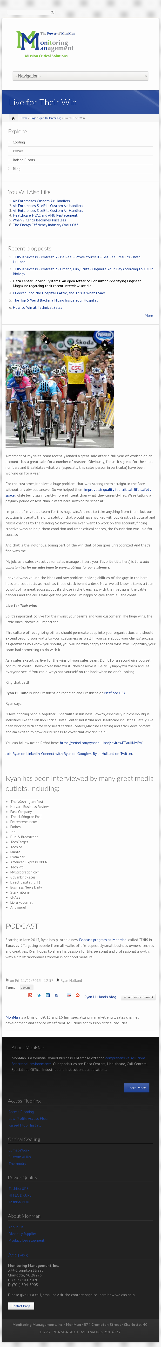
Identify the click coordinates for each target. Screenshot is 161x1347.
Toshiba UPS (18, 1188)
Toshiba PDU (18, 1201)
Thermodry (17, 1163)
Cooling (19, 142)
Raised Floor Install (24, 1125)
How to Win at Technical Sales (37, 307)
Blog (16, 168)
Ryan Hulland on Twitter (112, 753)
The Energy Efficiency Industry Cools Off (45, 224)
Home (24, 118)
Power (18, 150)
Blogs (33, 118)
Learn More (136, 1087)
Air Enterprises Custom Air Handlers (41, 200)
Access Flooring (21, 1111)
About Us (15, 1226)
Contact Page (21, 1306)
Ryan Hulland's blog (50, 118)
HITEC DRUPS (20, 1195)
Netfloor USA (115, 692)
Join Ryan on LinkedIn (23, 753)
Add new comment (138, 997)
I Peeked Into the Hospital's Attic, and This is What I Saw (59, 293)
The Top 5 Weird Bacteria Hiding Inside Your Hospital (55, 300)
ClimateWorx (18, 1150)
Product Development (26, 1240)
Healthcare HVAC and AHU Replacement (45, 215)
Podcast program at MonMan (103, 939)
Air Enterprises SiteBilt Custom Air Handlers (48, 205)
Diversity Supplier (22, 1233)
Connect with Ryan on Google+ (66, 753)
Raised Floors (24, 159)
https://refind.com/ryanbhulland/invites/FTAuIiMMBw (101, 743)
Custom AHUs (19, 1156)
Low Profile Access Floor (28, 1118)
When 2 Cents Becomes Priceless (39, 220)
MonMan (13, 1017)
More (149, 315)
